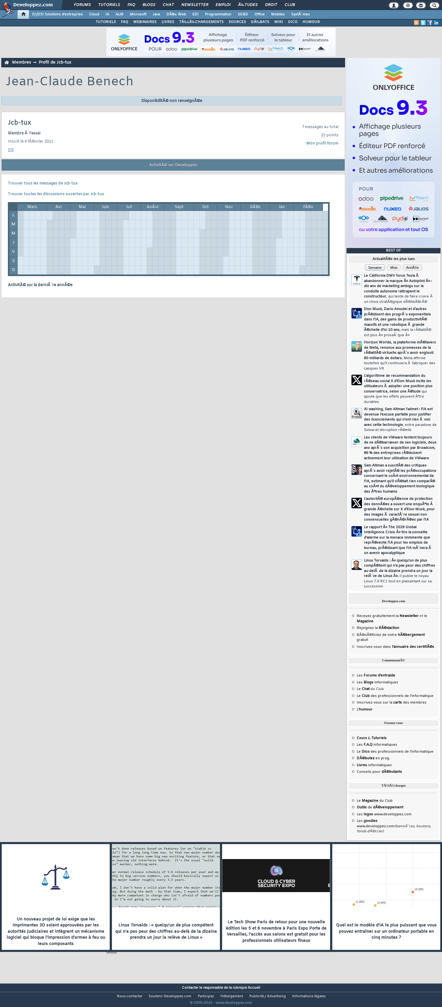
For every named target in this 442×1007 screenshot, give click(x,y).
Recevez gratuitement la (388, 616)
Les (376, 675)
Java (156, 14)
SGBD (243, 14)
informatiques (374, 765)
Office (259, 14)
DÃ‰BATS (260, 22)
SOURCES (237, 22)
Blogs (149, 5)
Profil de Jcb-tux (55, 62)
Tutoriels (109, 5)
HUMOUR (311, 22)
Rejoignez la (378, 628)
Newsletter (195, 5)
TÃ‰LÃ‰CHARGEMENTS (201, 22)
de (380, 807)
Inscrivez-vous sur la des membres (392, 702)
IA (107, 14)
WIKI (278, 22)
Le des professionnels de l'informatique (395, 696)
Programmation (218, 14)
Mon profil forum (322, 143)
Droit (271, 5)
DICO (293, 22)
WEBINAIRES (144, 22)
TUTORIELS (106, 22)
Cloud (94, 14)
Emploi (223, 5)
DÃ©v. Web (176, 14)
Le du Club (375, 801)
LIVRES (168, 22)
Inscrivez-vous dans (395, 647)
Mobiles (278, 14)
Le (363, 689)
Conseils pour (379, 772)
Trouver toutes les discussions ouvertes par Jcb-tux (56, 194)
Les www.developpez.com (384, 814)
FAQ (131, 5)
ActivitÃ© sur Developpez (173, 165)
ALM (119, 14)
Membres (21, 62)
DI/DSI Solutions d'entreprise (57, 14)
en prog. (373, 758)
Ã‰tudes (247, 5)
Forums (82, 5)
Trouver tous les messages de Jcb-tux (43, 183)
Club (289, 5)
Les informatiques (377, 682)
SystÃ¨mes (300, 14)
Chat (168, 5)
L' (364, 709)
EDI (195, 14)
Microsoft (138, 14)
